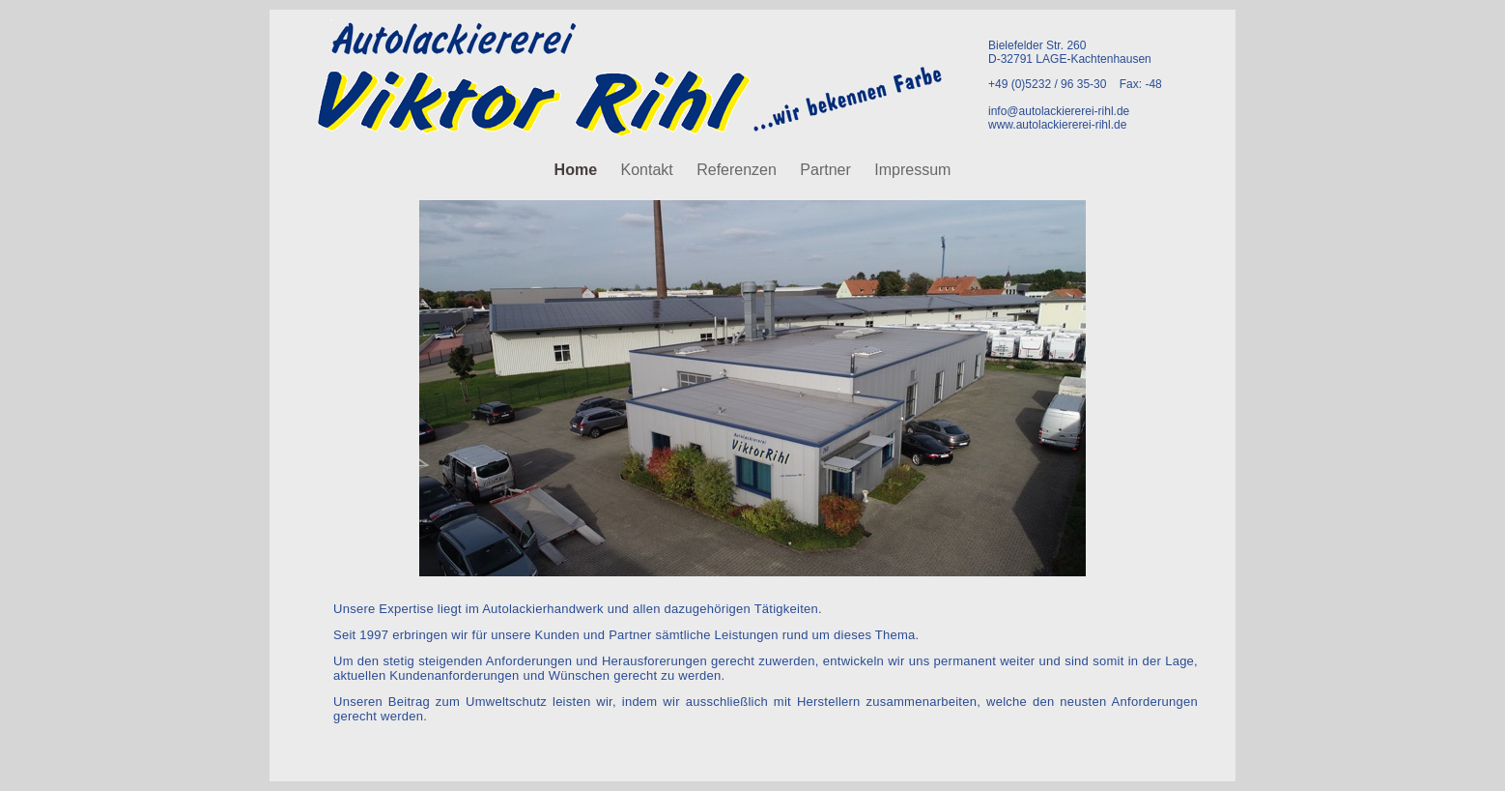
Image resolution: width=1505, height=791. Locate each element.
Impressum (912, 169)
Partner (827, 169)
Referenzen (738, 169)
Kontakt (648, 169)
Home (578, 169)
